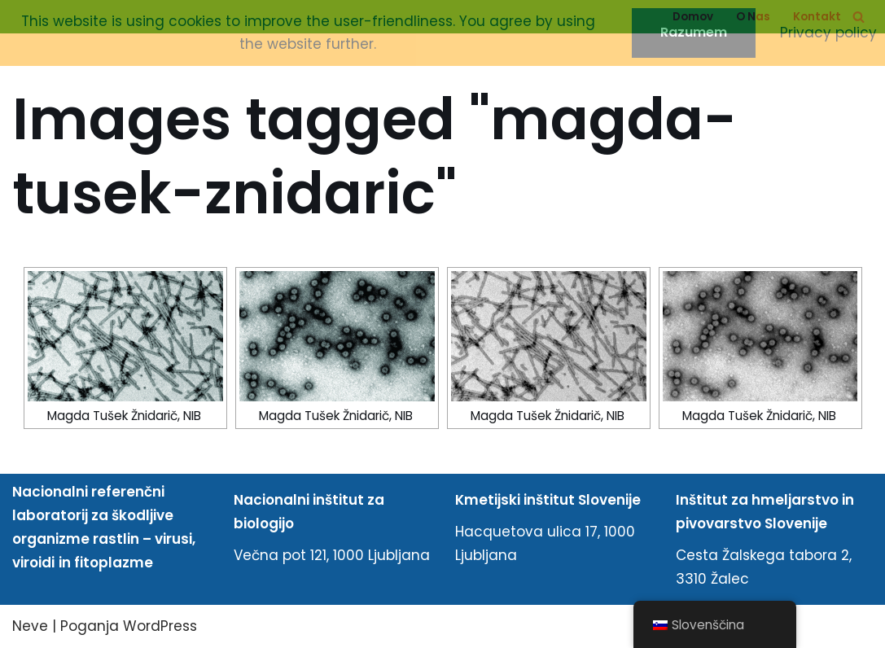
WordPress (160, 626)
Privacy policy (828, 32)
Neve (30, 626)
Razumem (693, 32)
